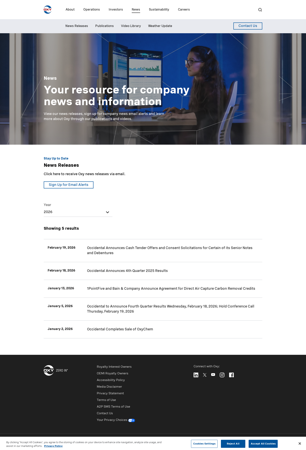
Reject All (233, 444)
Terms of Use (106, 400)
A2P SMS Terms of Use (113, 406)
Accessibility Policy (111, 380)
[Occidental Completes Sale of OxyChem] (153, 329)
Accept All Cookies (263, 444)
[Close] (299, 444)
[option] (78, 213)
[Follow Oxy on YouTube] (213, 374)
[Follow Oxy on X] (204, 375)
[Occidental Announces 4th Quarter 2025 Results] (153, 271)
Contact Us (105, 413)
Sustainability (159, 9)
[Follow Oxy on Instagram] (222, 375)
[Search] (260, 9)
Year (47, 205)
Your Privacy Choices (116, 420)
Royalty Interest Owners (114, 366)
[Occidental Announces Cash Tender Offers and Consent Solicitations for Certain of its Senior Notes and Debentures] (153, 250)
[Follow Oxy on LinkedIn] (196, 375)
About (70, 9)
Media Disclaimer (109, 386)
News (136, 9)
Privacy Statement (110, 393)
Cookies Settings (204, 444)
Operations (91, 9)
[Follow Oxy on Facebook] (231, 375)
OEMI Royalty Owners (112, 373)
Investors (116, 9)
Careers (184, 9)
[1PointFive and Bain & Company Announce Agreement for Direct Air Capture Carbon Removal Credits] (153, 289)
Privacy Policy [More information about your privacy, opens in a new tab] (53, 447)
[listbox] (78, 209)
